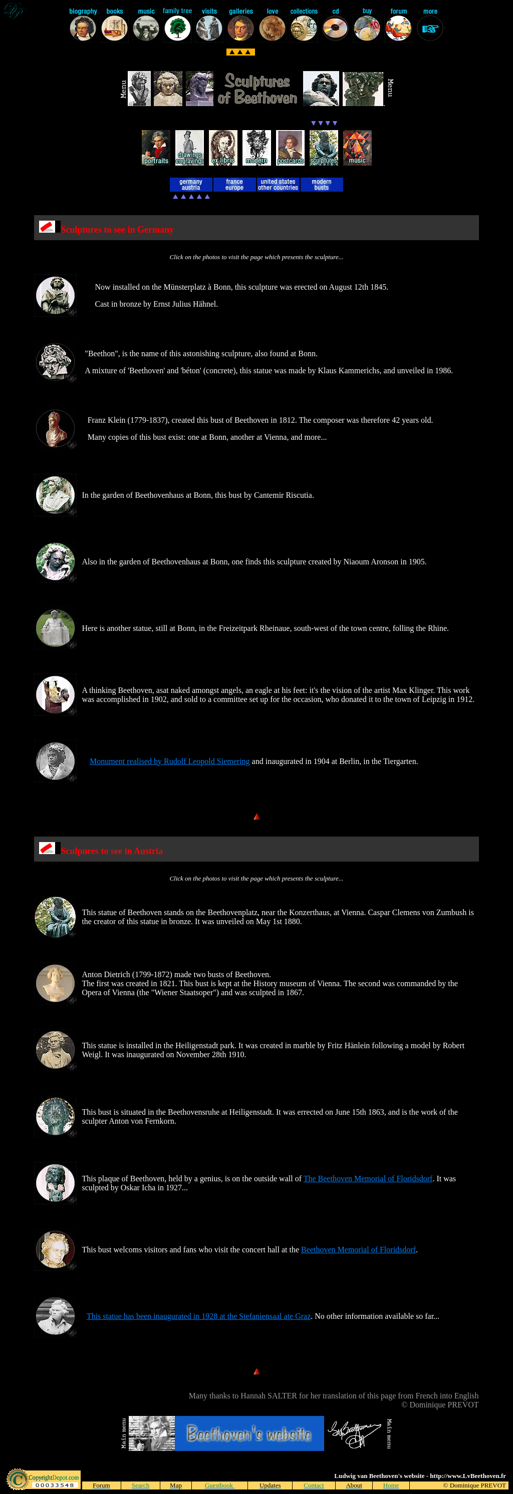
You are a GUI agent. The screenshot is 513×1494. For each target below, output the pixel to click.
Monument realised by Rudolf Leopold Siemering (170, 761)
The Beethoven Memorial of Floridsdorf (368, 1178)
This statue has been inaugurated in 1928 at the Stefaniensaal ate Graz (199, 1316)
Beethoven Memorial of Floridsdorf (358, 1249)
